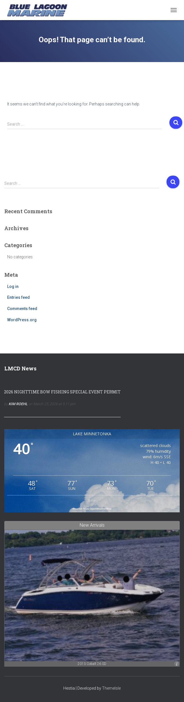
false (92, 500)
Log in (13, 286)
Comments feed (22, 308)
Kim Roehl (18, 404)
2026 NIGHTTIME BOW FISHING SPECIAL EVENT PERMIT (62, 392)
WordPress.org (22, 320)
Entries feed (18, 297)
